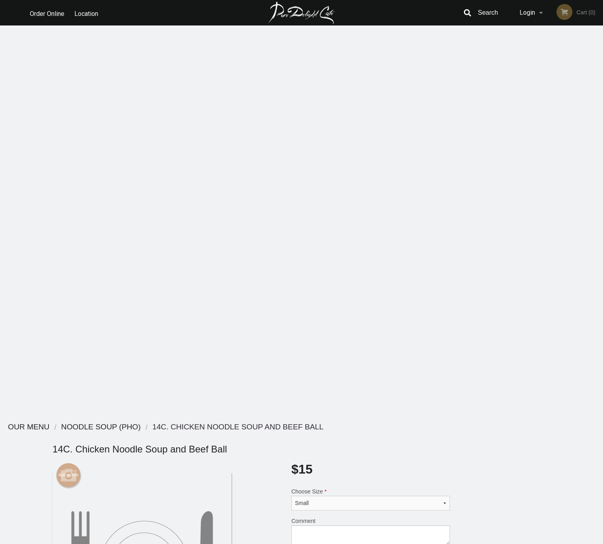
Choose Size (370, 110)
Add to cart (374, 176)
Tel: (431, 457)
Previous (508, 170)
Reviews (350, 438)
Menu (280, 438)
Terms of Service (314, 538)
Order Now (552, 43)
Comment (370, 142)
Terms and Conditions (365, 447)
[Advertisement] (251, 389)
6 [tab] (583, 226)
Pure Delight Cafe (142, 427)
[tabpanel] (552, 170)
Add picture (68, 85)
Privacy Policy (356, 457)
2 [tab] (535, 226)
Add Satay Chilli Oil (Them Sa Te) (367, 304)
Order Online (47, 12)
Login (527, 12)
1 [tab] (523, 226)
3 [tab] (547, 226)
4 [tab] (559, 226)
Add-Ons (367, 334)
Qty (315, 174)
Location (88, 12)
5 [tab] (571, 226)
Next (597, 170)
